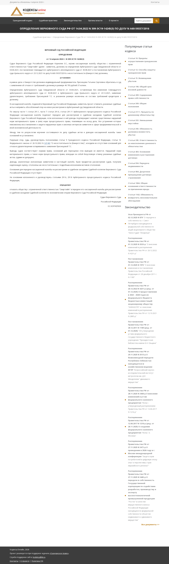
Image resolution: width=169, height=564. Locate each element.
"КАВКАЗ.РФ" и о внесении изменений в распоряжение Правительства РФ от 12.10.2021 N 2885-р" (142, 299)
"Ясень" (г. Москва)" (141, 426)
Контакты (155, 2)
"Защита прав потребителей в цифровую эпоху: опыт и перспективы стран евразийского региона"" (142, 453)
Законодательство (73, 20)
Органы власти (95, 20)
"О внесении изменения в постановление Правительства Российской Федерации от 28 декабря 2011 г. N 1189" (142, 268)
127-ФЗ (47, 143)
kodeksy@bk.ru (39, 557)
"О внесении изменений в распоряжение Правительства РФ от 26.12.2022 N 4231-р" (142, 246)
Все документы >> (150, 524)
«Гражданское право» (59, 553)
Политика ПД (37, 561)
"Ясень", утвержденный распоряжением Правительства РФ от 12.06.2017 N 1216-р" (142, 399)
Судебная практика (48, 20)
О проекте (113, 20)
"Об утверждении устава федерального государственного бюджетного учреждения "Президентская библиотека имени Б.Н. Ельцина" (142, 332)
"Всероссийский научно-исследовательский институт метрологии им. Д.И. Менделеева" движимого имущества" (141, 365)
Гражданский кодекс (22, 20)
